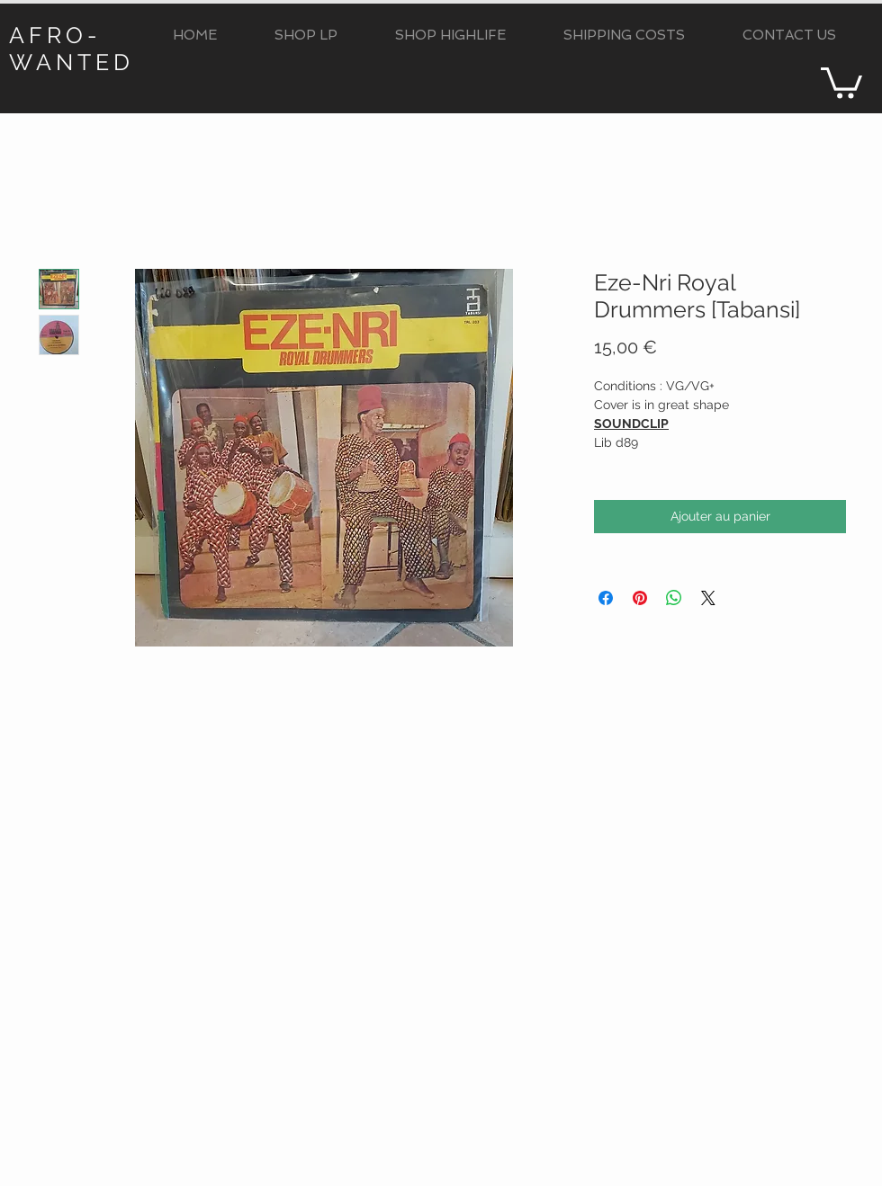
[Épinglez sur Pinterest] (640, 598)
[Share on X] (708, 598)
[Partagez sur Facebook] (605, 598)
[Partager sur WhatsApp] (674, 598)
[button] (306, 35)
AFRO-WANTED (71, 49)
